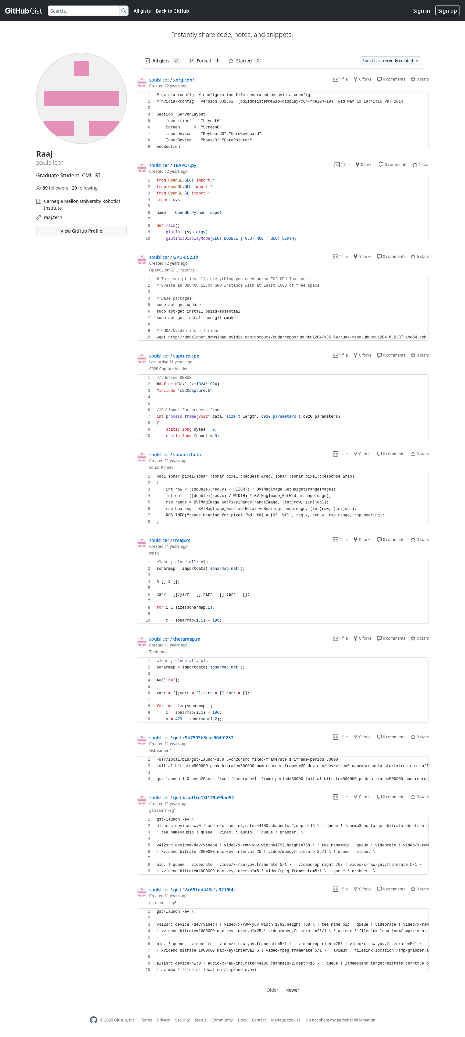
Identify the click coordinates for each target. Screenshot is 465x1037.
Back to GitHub (172, 11)
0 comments (391, 79)
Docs (242, 1020)
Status (200, 1020)
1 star (420, 164)
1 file (340, 79)
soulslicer (159, 80)
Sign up (447, 10)
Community (222, 1020)
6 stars (419, 256)
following (85, 188)
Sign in (421, 10)
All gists (142, 11)
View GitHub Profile (81, 231)
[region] (283, 121)
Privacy (163, 1020)
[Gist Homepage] (24, 11)
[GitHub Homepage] (94, 1020)
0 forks (362, 79)
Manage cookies (285, 1020)
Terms (146, 1020)
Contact (259, 1020)
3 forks (362, 256)
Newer (292, 990)
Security (182, 1020)
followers (52, 188)
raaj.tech (53, 217)
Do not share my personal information (341, 1020)
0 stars (419, 79)
